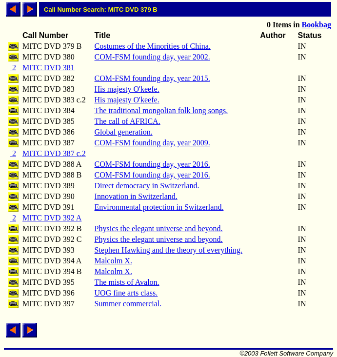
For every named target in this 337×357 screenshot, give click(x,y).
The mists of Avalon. (127, 282)
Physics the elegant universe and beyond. (159, 228)
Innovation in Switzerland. (136, 196)
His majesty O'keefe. (127, 89)
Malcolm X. (113, 261)
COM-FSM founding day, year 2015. (152, 78)
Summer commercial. (128, 303)
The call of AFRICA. (127, 121)
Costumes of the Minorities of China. (153, 46)
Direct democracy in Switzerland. (147, 185)
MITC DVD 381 (48, 67)
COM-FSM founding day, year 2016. (152, 164)
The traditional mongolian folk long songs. (161, 110)
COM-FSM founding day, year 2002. (152, 57)
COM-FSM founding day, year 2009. (152, 143)
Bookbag (316, 24)
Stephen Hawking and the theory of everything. (168, 250)
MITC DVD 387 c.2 (54, 153)
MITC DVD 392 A (51, 218)
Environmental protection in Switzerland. (159, 207)
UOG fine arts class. (126, 293)
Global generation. (124, 132)
